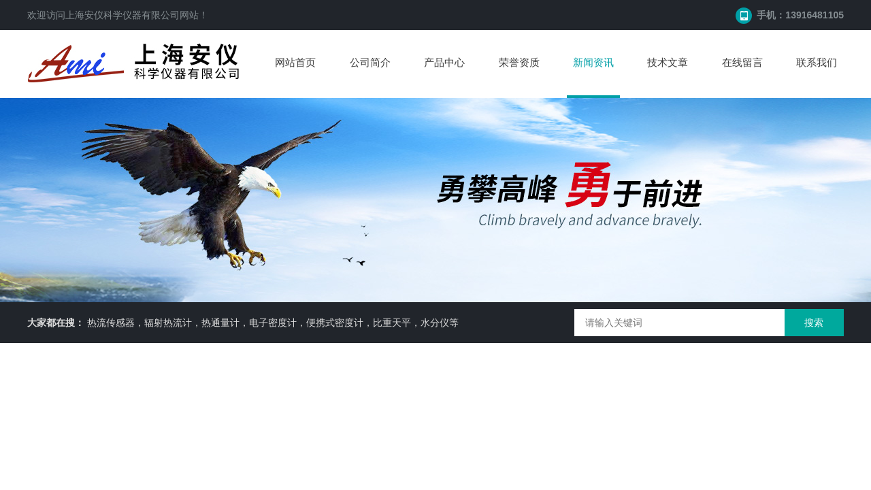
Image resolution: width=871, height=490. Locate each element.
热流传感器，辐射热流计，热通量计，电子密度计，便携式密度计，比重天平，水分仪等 (273, 322)
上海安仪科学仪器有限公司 (122, 15)
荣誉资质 (519, 62)
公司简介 (370, 62)
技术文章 (667, 62)
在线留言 (742, 62)
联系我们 (816, 62)
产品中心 (444, 62)
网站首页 (295, 62)
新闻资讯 (593, 62)
